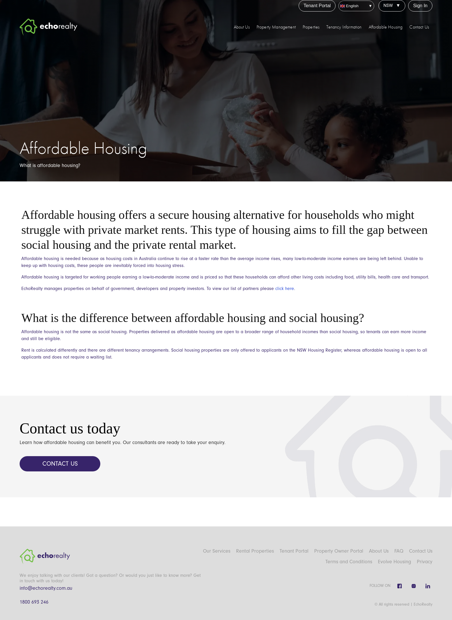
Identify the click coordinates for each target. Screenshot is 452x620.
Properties (311, 27)
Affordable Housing (386, 27)
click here (284, 288)
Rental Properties (255, 551)
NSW (388, 5)
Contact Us (419, 27)
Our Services (216, 551)
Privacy (424, 562)
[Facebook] (399, 586)
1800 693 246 (34, 602)
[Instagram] (413, 586)
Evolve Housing (394, 562)
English (349, 6)
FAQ (398, 551)
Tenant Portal (317, 5)
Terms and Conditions (348, 562)
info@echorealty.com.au (46, 588)
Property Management (276, 27)
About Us (242, 27)
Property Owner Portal (338, 551)
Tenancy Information (343, 27)
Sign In (420, 5)
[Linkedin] (427, 586)
